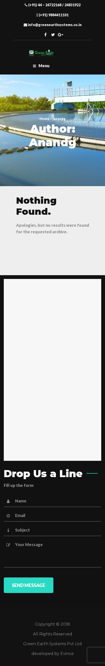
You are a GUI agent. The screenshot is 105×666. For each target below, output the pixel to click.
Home (44, 119)
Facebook (45, 35)
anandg (59, 119)
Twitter (53, 35)
